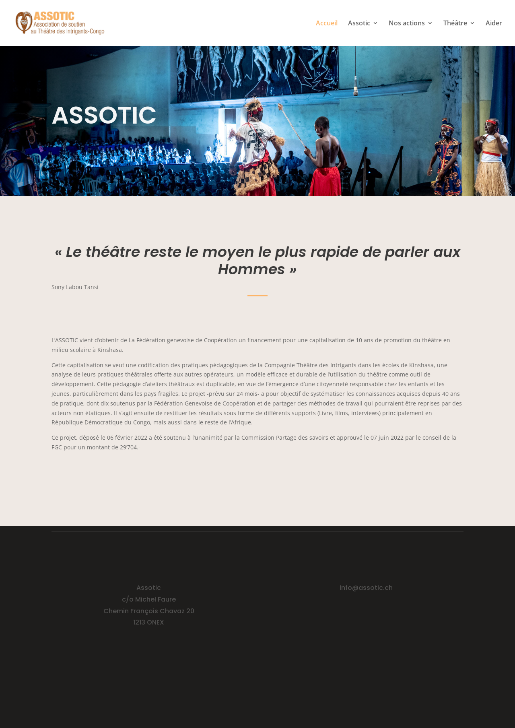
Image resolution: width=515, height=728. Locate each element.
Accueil (327, 23)
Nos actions (407, 23)
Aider (494, 23)
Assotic (359, 23)
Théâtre (455, 23)
